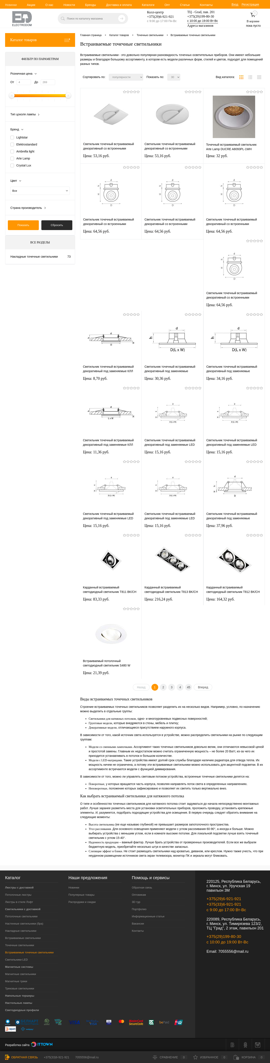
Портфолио (139, 909)
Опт (167, 5)
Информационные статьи (148, 916)
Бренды (90, 5)
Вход (235, 4)
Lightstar (22, 137)
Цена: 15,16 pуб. (157, 452)
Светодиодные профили (22, 1010)
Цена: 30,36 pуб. (157, 378)
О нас (49, 5)
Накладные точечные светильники (34, 256)
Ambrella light (25, 151)
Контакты (206, 5)
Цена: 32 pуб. (217, 156)
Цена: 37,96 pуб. (219, 526)
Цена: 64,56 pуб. (96, 231)
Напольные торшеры (19, 995)
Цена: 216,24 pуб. (158, 599)
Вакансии (138, 923)
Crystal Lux (23, 165)
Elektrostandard (26, 144)
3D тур (136, 902)
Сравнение (170, 1057)
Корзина (249, 1057)
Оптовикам (139, 894)
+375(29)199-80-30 (200, 16)
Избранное (210, 1057)
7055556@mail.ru (233, 951)
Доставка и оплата (119, 5)
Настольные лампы (18, 1002)
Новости (69, 5)
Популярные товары (82, 894)
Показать (23, 225)
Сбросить (57, 225)
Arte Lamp (23, 158)
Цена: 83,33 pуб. (96, 599)
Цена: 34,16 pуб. (219, 378)
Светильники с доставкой (23, 909)
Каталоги (148, 5)
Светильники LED (16, 959)
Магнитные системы (19, 966)
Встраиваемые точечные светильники (29, 952)
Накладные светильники (20, 930)
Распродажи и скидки (82, 902)
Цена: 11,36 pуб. (96, 452)
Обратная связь (142, 887)
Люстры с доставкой (19, 887)
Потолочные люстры (18, 894)
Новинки (11, 5)
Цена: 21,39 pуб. (96, 673)
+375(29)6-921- (158, 16)
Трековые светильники (19, 988)
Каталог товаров (40, 40)
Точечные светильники (19, 945)
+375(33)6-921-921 (224, 904)
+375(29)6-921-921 (224, 899)
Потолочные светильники (21, 916)
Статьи (185, 5)
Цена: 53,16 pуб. (96, 156)
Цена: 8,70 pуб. (95, 378)
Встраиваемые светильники (23, 938)
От (12, 82)
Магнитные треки (16, 981)
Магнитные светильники (20, 974)
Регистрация (250, 4)
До (36, 82)
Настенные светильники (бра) (24, 923)
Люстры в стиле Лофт (19, 902)
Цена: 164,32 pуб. (220, 599)
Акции (31, 5)
